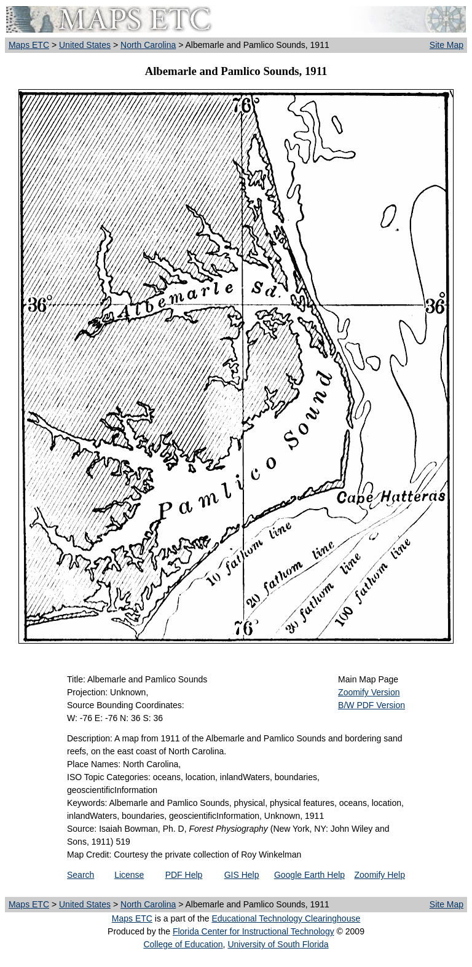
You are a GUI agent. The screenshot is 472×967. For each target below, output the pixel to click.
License (129, 875)
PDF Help (184, 875)
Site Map (446, 45)
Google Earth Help (309, 875)
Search (80, 875)
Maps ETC (29, 45)
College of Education (182, 944)
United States (85, 45)
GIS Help (241, 875)
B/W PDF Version (371, 705)
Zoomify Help (380, 875)
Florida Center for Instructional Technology (253, 931)
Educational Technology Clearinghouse (285, 918)
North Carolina (148, 45)
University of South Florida (277, 944)
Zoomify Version (368, 692)
